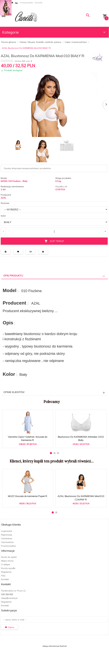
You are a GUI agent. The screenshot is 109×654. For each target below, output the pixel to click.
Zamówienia (7, 542)
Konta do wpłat (9, 557)
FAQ (3, 575)
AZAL (3, 197)
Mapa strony (7, 560)
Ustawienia (6, 538)
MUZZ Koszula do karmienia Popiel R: (27, 496)
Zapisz (9, 627)
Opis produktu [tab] (13, 275)
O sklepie (5, 564)
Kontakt (5, 579)
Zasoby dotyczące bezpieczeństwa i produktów (27, 168)
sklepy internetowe (50, 646)
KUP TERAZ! (54, 241)
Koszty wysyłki (8, 568)
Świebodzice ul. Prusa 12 (13, 590)
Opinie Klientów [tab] (14, 392)
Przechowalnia (8, 546)
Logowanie (6, 531)
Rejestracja (6, 534)
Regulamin (6, 572)
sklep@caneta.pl (9, 598)
